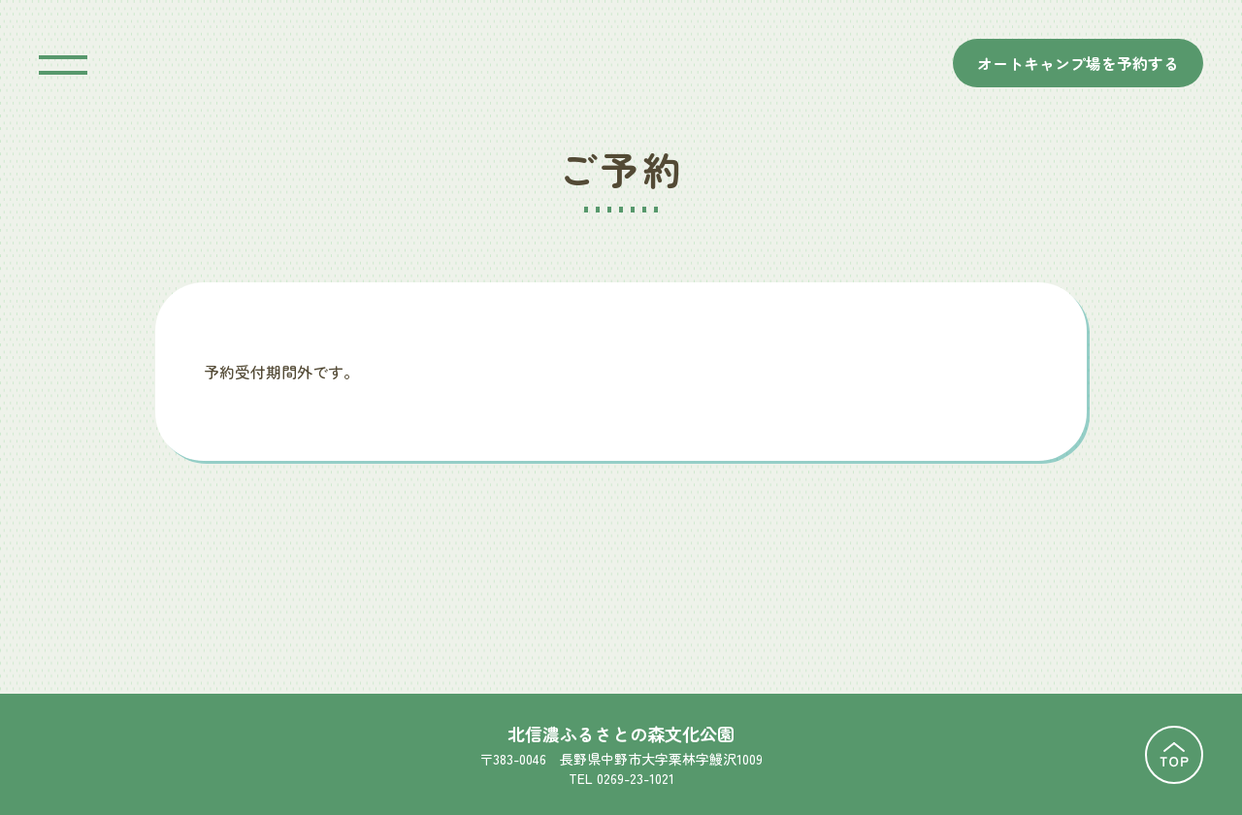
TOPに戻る (1174, 755)
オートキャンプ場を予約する (1078, 63)
